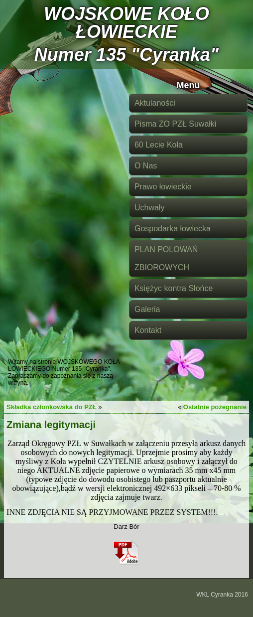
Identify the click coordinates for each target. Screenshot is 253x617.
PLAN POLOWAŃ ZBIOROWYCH (166, 258)
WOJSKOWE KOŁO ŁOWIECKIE (126, 22)
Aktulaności (154, 103)
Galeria (147, 309)
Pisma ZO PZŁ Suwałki (175, 124)
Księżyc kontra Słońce (173, 288)
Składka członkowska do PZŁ (51, 407)
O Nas (145, 165)
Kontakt (147, 330)
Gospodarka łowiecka (172, 228)
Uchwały (149, 207)
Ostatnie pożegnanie (215, 407)
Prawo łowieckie (163, 186)
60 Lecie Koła (158, 145)
